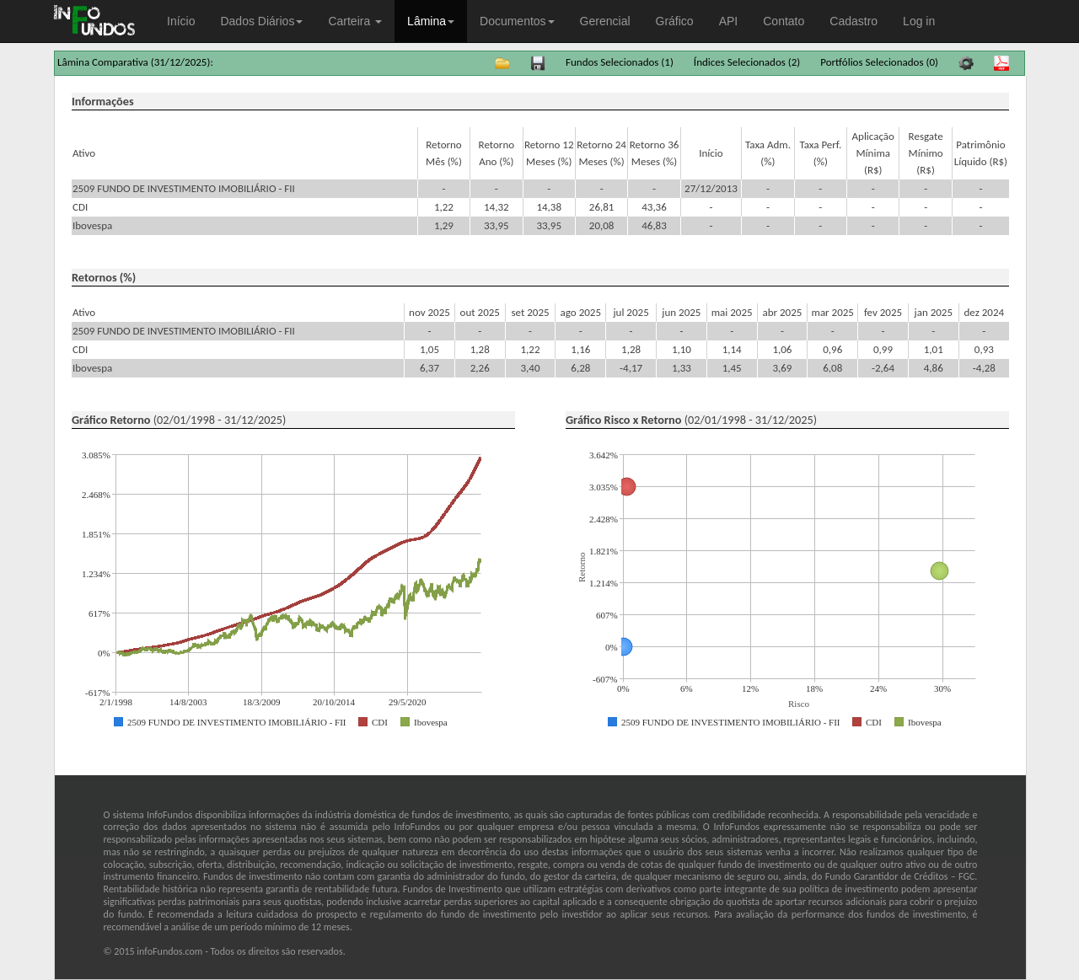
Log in (919, 21)
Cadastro (853, 21)
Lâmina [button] (430, 21)
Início (181, 21)
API (728, 21)
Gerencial (605, 21)
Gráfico (675, 21)
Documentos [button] (517, 21)
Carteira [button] (355, 21)
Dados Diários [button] (261, 21)
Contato (783, 21)
